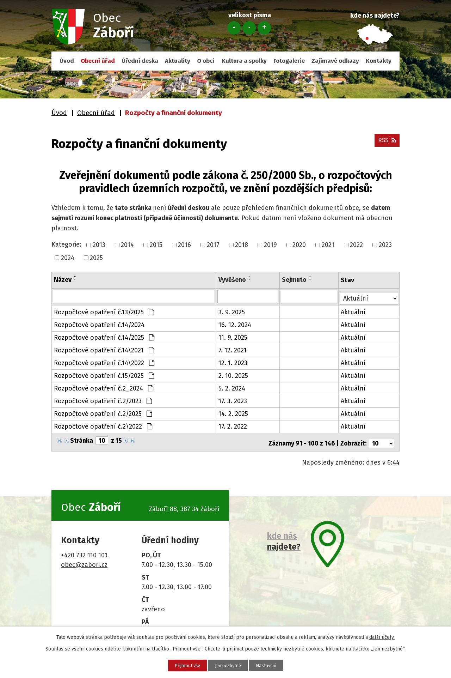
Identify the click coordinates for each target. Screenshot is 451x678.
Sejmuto (294, 280)
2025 (96, 257)
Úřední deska (140, 61)
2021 (328, 245)
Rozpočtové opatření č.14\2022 (104, 361)
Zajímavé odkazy (335, 61)
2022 (356, 245)
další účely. (382, 636)
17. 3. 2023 (233, 399)
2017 (213, 245)
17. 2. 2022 (233, 425)
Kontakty (378, 61)
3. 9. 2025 (232, 310)
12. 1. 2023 (233, 361)
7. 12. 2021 (233, 348)
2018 (241, 245)
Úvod (67, 61)
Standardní (249, 28)
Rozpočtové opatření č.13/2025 (104, 310)
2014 (127, 245)
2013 (99, 245)
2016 (184, 245)
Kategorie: (66, 244)
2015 (156, 245)
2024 (67, 257)
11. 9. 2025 (233, 336)
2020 (299, 245)
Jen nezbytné (228, 665)
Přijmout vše (178, 665)
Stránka (81, 439)
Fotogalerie (289, 61)
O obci (206, 61)
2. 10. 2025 (233, 374)
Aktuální (353, 310)
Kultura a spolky (244, 61)
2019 (270, 245)
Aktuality (177, 61)
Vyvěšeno (232, 280)
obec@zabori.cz (84, 560)
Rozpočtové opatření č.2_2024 (103, 387)
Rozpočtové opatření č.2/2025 (103, 412)
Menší (234, 28)
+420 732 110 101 (84, 551)
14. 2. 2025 (233, 412)
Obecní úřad (98, 61)
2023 (385, 245)
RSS (386, 142)
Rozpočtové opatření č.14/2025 (104, 336)
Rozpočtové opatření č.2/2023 (103, 399)
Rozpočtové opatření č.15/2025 (104, 374)
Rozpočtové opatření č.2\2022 (103, 425)
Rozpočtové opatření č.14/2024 (99, 323)
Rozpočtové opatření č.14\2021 (104, 348)
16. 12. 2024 (235, 323)
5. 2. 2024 (232, 387)
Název (63, 280)
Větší (264, 28)
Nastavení (275, 665)
